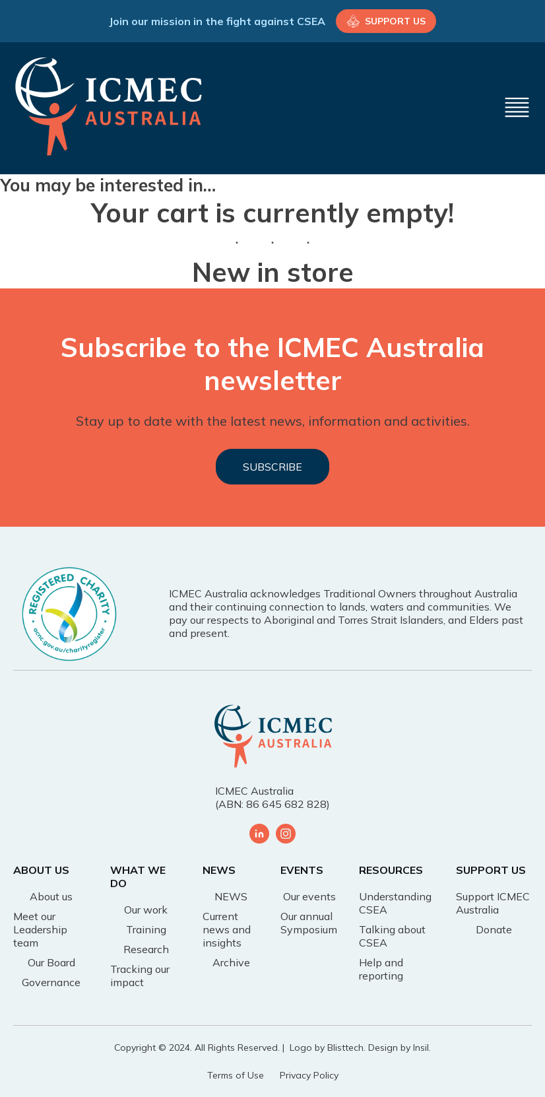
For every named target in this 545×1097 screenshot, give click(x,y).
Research (146, 949)
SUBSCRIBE (272, 466)
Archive (231, 962)
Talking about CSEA (392, 936)
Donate (494, 929)
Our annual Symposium (308, 923)
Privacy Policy (309, 1075)
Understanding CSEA (395, 903)
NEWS (230, 896)
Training (146, 929)
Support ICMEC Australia (493, 903)
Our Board (51, 962)
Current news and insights (227, 929)
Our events (309, 896)
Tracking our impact (140, 975)
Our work (146, 909)
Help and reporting (381, 969)
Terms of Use (235, 1075)
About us (51, 896)
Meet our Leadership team (40, 929)
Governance (51, 982)
